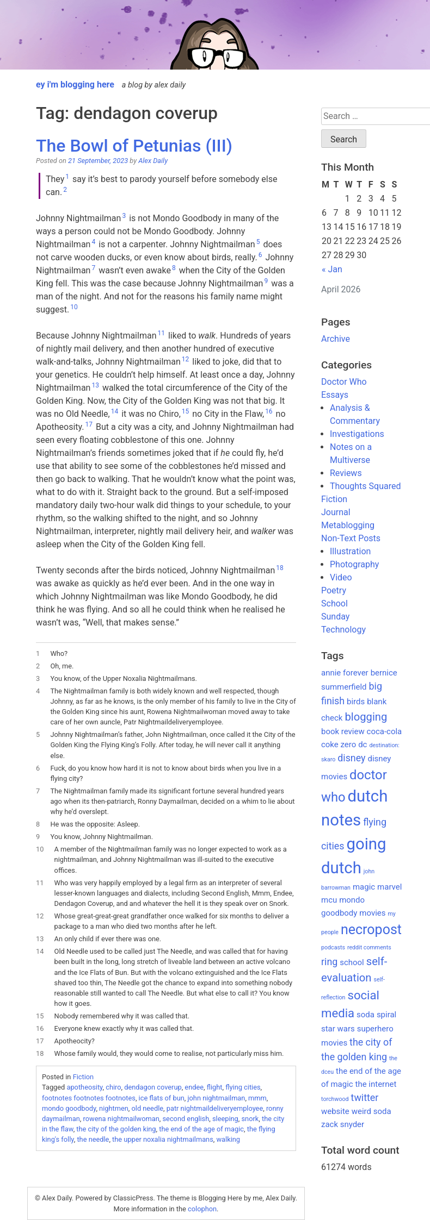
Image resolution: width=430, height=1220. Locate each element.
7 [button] (93, 268)
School (334, 603)
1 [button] (67, 176)
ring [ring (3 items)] (329, 961)
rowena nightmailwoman (121, 1119)
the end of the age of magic (201, 1129)
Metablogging (347, 525)
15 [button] (185, 411)
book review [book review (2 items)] (343, 731)
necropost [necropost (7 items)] (371, 929)
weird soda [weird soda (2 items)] (371, 1111)
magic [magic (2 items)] (364, 887)
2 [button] (65, 189)
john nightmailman (216, 1098)
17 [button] (89, 424)
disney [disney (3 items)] (351, 758)
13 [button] (95, 385)
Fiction (83, 1077)
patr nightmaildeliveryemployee (215, 1108)
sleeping (225, 1119)
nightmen (113, 1108)
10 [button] (74, 307)
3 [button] (124, 216)
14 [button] (115, 411)
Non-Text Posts (350, 538)
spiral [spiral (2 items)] (386, 1014)
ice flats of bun (162, 1098)
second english (186, 1119)
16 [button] (269, 411)
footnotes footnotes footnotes (89, 1098)
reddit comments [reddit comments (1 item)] (369, 947)
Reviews (346, 473)
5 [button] (258, 242)
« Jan (332, 269)
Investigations (357, 434)
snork (250, 1119)
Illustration (350, 551)
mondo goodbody (69, 1108)
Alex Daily (153, 161)
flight (215, 1087)
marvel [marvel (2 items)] (389, 887)
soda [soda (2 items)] (365, 1014)
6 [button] (260, 255)
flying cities (242, 1087)
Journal (336, 512)
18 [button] (280, 568)
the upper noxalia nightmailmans (162, 1139)
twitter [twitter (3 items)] (365, 1097)
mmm (257, 1098)
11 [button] (161, 333)
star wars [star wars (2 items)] (338, 1029)
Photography (354, 564)
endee (194, 1087)
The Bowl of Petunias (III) (134, 145)
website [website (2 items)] (335, 1111)
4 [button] (93, 242)
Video (341, 577)
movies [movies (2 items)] (372, 913)
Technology (343, 629)
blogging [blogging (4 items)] (366, 716)
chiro (113, 1087)
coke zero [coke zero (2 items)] (338, 744)
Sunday (335, 616)
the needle (93, 1139)
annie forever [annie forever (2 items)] (344, 673)
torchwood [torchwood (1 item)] (335, 1099)
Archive (335, 339)
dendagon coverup (152, 1087)
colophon (202, 1209)
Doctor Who (344, 382)
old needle (147, 1108)
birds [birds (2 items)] (356, 701)
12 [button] (185, 359)
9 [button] (266, 281)
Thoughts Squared (365, 486)
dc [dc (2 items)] (362, 744)
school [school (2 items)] (352, 962)
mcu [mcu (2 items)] (329, 900)
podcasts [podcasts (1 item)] (333, 947)
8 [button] (174, 268)
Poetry (333, 590)
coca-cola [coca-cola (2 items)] (384, 731)
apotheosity (84, 1087)
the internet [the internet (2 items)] (376, 1084)
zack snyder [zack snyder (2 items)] (342, 1124)
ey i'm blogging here (75, 84)
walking (228, 1139)
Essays (334, 395)
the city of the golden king (116, 1129)
